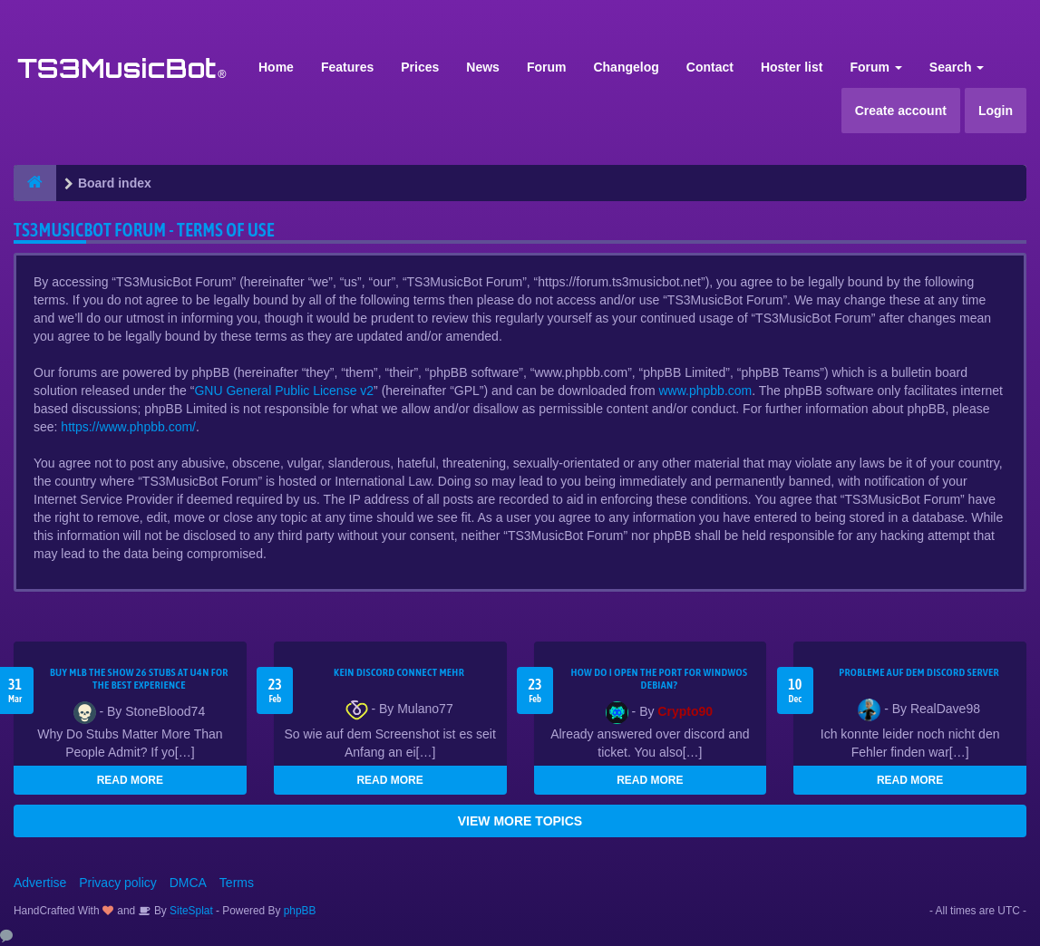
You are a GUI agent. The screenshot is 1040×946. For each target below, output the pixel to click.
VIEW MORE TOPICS (520, 821)
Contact (710, 67)
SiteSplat (190, 910)
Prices (420, 67)
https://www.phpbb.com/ (128, 427)
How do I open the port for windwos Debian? (658, 678)
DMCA (188, 882)
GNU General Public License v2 (284, 390)
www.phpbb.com (706, 390)
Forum (547, 67)
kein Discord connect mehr (399, 672)
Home (276, 67)
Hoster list (791, 67)
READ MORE (130, 780)
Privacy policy (118, 882)
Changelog (625, 67)
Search (957, 67)
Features (347, 67)
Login (995, 110)
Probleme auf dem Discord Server (919, 672)
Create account (901, 110)
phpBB (300, 910)
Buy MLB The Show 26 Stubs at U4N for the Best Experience (139, 678)
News (483, 67)
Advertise (40, 882)
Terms (236, 882)
